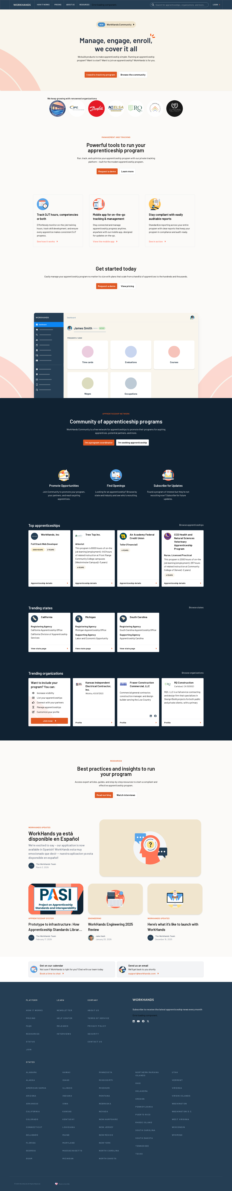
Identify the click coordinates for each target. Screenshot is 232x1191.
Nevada (103, 1111)
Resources (33, 1033)
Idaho (65, 1080)
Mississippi (106, 1080)
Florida (31, 1142)
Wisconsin (178, 1127)
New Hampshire (108, 1119)
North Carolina (109, 1150)
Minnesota (105, 1072)
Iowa (65, 1103)
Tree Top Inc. (93, 534)
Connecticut (34, 1127)
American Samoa (36, 1088)
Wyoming (177, 1135)
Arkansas (32, 1103)
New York (105, 1142)
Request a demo (107, 171)
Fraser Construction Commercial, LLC (142, 684)
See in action (157, 241)
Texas (139, 1153)
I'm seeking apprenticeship (132, 442)
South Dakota (144, 1138)
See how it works (47, 241)
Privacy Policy (97, 1026)
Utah (175, 1072)
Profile (93, 722)
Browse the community (133, 74)
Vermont (177, 1080)
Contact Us (95, 1041)
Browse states (196, 607)
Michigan (90, 617)
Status (30, 1041)
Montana (104, 1095)
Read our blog (104, 795)
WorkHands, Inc (50, 534)
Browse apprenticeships (191, 524)
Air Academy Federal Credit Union (142, 536)
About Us (93, 1010)
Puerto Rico (142, 1114)
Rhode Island (143, 1122)
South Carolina (138, 617)
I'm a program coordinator (99, 442)
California (46, 617)
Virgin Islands (181, 1095)
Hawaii (66, 1072)
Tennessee (142, 1146)
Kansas (67, 1111)
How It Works (34, 1010)
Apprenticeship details (49, 583)
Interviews (64, 1033)
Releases (62, 1026)
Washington (179, 1103)
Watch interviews (126, 795)
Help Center (64, 1018)
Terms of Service (98, 1018)
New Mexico (106, 1135)
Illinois (67, 1088)
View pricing (127, 286)
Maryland (68, 1142)
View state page (49, 648)
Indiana (67, 1095)
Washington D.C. (182, 1111)
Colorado (32, 1119)
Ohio (138, 1083)
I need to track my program (100, 74)
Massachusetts (72, 1150)
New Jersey (106, 1127)
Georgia (31, 1150)
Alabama (31, 1072)
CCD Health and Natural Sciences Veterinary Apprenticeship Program (184, 541)
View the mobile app (105, 241)
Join (29, 1049)
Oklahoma (141, 1091)
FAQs (29, 1026)
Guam (29, 1158)
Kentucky (68, 1119)
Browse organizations (193, 672)
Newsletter (64, 1010)
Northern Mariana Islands (147, 1074)
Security (93, 1033)
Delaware (32, 1135)
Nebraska (105, 1103)
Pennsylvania (144, 1106)
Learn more (127, 171)
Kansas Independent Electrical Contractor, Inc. (98, 686)
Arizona (31, 1095)
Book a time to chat (52, 973)
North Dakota (108, 1158)
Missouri (104, 1088)
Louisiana (68, 1127)
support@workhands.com (143, 973)
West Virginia (180, 1119)
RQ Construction (184, 682)
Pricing (31, 1018)
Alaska (30, 1080)
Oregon (140, 1099)
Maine (66, 1135)
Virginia (177, 1088)
